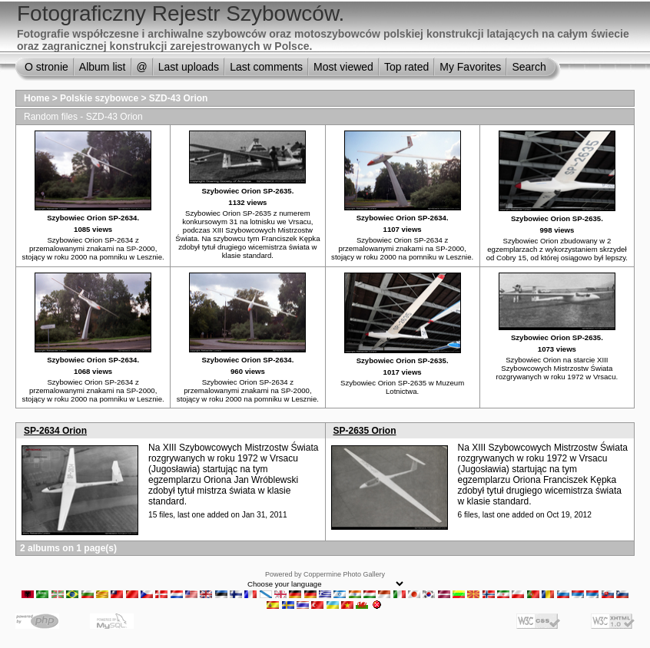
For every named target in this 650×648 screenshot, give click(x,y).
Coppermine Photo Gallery (344, 574)
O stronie (46, 67)
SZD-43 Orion (178, 98)
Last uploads (188, 67)
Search (529, 67)
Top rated (406, 67)
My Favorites (470, 67)
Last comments (266, 67)
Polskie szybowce (99, 98)
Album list (102, 67)
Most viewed (343, 67)
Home (36, 98)
